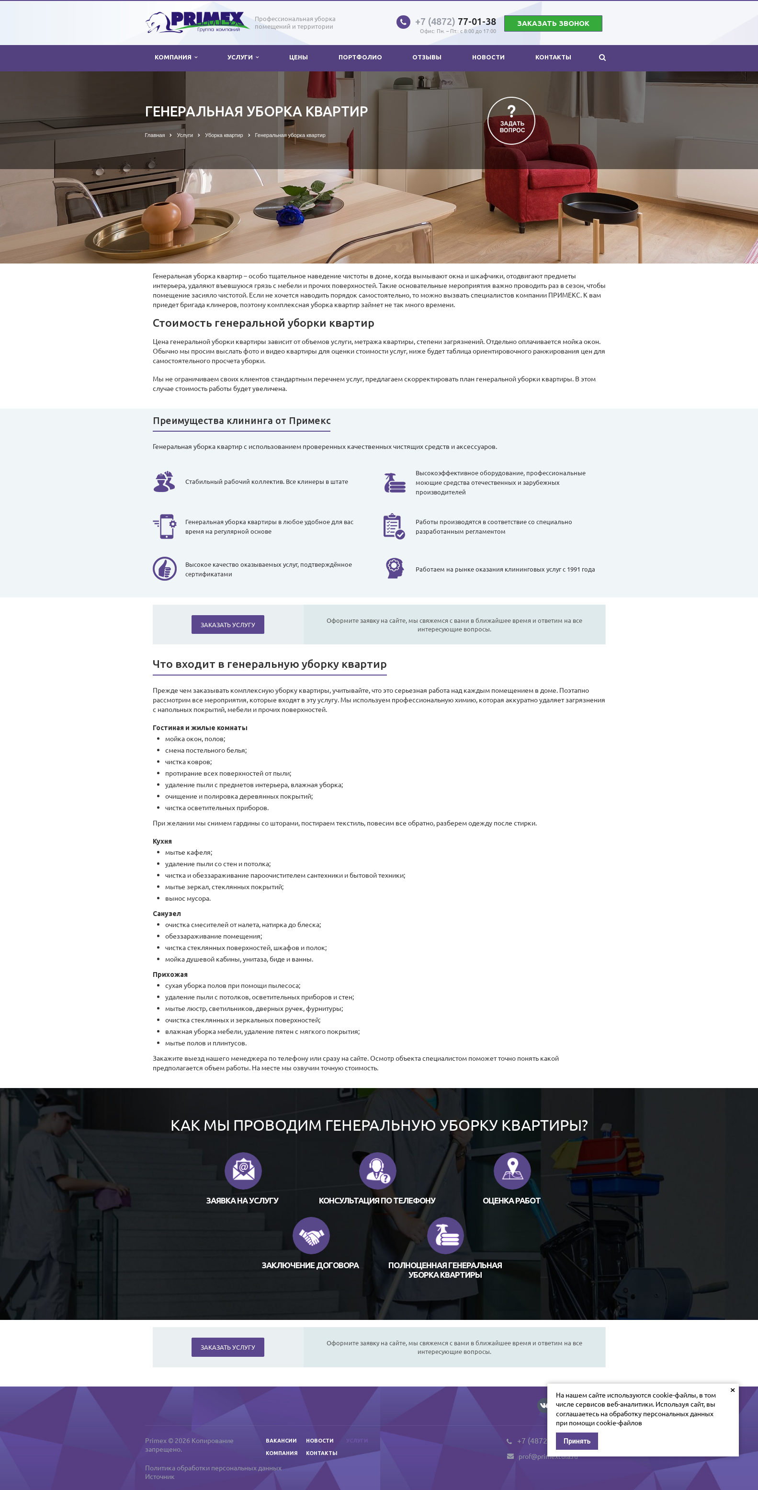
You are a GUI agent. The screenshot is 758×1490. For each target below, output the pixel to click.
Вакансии (281, 1441)
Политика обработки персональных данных (213, 1467)
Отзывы (426, 57)
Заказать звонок (553, 23)
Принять (577, 1441)
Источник (160, 1476)
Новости (488, 57)
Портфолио (360, 57)
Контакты (553, 57)
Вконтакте (544, 1405)
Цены (298, 57)
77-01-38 (455, 21)
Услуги (243, 57)
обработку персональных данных (661, 1413)
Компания (176, 57)
